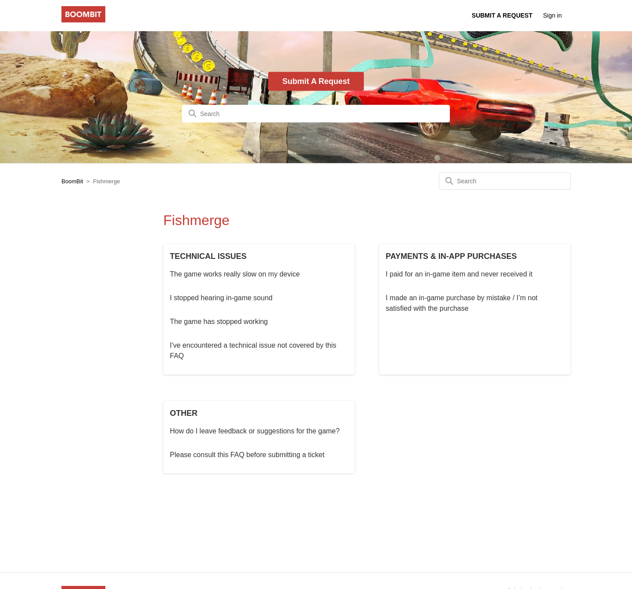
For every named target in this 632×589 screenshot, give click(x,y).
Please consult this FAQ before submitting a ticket (247, 454)
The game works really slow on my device (235, 274)
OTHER (184, 413)
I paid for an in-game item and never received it (459, 274)
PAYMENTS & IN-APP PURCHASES (451, 256)
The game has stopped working (219, 321)
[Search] (316, 114)
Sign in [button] (552, 15)
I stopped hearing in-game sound (221, 298)
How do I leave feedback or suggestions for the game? (255, 431)
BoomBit (72, 181)
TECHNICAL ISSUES (208, 256)
